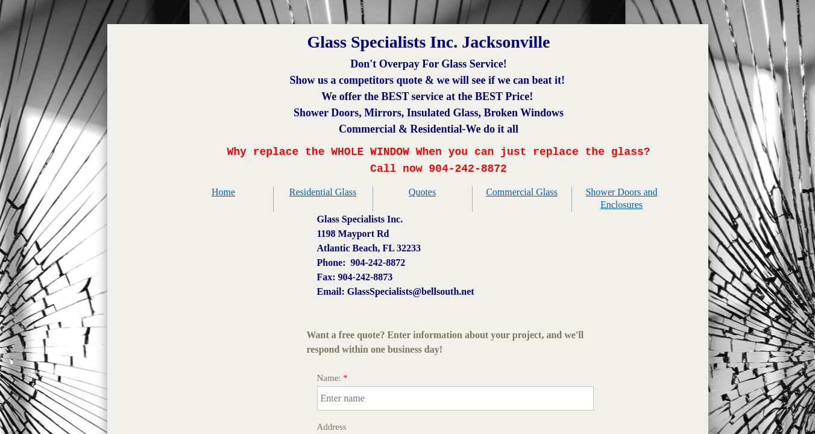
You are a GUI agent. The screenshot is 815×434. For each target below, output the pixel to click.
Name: (332, 378)
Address (332, 427)
